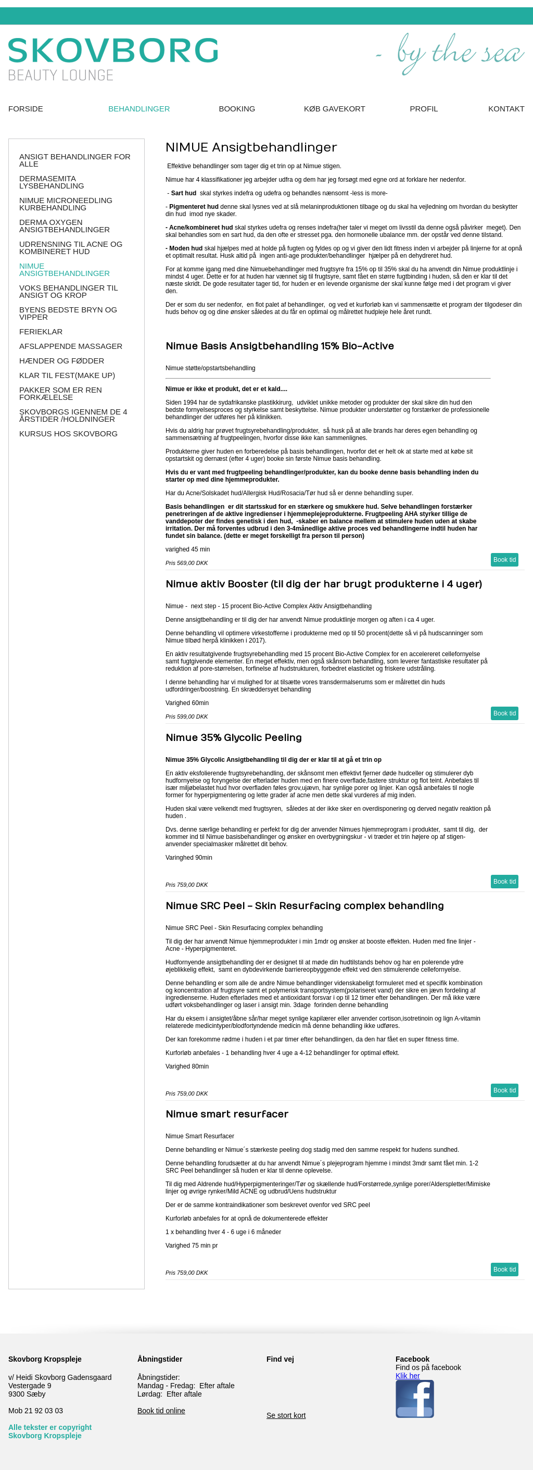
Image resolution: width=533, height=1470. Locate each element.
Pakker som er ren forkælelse (60, 393)
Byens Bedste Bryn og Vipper (68, 313)
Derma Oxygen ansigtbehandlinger (64, 226)
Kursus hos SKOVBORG (68, 433)
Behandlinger (139, 108)
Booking (237, 108)
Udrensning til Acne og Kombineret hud (70, 248)
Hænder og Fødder (61, 360)
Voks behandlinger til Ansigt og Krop (68, 291)
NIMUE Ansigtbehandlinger (64, 269)
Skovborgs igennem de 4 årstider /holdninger (73, 415)
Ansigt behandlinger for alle (75, 160)
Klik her (408, 1376)
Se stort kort (286, 1415)
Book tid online (161, 1410)
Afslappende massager (70, 346)
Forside (25, 108)
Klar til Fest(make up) (67, 375)
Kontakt (506, 108)
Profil (424, 108)
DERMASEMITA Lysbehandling (51, 182)
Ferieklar (40, 331)
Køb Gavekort (334, 108)
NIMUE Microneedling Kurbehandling (65, 204)
